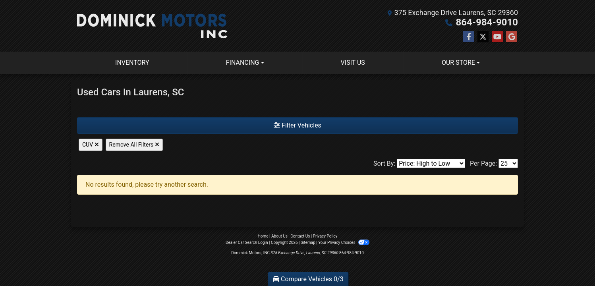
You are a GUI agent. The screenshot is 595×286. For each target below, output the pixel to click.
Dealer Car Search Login (247, 242)
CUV (90, 144)
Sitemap (308, 242)
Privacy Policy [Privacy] (325, 236)
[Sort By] (431, 163)
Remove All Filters (134, 144)
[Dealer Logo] (152, 26)
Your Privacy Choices (343, 242)
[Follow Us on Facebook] (468, 37)
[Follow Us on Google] (511, 37)
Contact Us (300, 236)
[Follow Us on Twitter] (483, 37)
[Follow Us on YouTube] (497, 37)
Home (263, 236)
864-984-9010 (487, 22)
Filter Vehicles (297, 125)
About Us (279, 236)
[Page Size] (508, 163)
